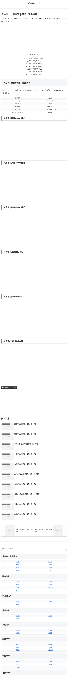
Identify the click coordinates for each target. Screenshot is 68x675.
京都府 (18, 595)
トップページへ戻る (17, 669)
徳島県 (18, 626)
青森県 (18, 512)
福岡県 (18, 640)
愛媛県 (50, 626)
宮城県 (18, 518)
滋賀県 (18, 592)
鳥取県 (18, 609)
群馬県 (18, 535)
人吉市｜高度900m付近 (34, 69)
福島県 (50, 515)
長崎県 (18, 646)
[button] (64, 497)
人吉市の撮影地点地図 (34, 75)
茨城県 (18, 529)
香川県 (18, 629)
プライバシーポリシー (51, 669)
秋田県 (50, 510)
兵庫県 (50, 592)
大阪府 (18, 598)
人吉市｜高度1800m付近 (35, 66)
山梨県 (18, 552)
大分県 (50, 640)
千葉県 (50, 529)
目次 (31, 54)
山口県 (50, 612)
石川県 (18, 566)
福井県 (50, 564)
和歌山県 (50, 598)
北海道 (18, 510)
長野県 (50, 549)
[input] (34, 497)
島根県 (18, 612)
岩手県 (18, 515)
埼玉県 (18, 538)
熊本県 (18, 649)
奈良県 (50, 595)
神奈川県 (50, 535)
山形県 (50, 512)
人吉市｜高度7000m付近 (35, 61)
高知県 (50, 629)
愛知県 (50, 578)
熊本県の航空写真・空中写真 (9, 388)
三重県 (50, 581)
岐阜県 (18, 578)
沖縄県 (50, 649)
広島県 (50, 609)
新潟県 (18, 549)
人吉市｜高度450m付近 (34, 72)
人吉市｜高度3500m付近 (35, 64)
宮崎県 (50, 643)
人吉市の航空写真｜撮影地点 (35, 58)
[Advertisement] (34, 37)
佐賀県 (18, 643)
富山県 (18, 564)
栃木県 (18, 532)
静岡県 (18, 581)
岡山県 (18, 615)
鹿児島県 (50, 646)
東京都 (50, 532)
